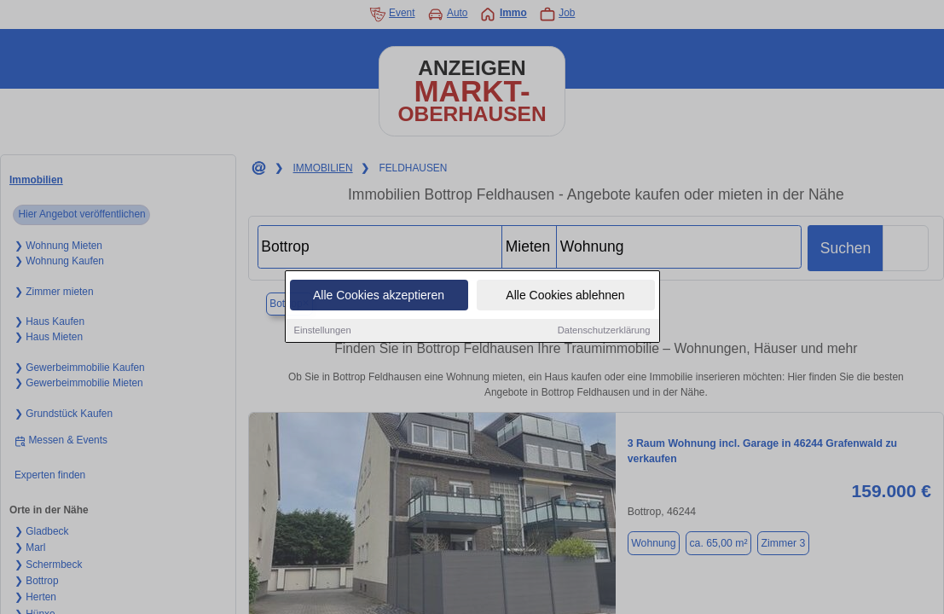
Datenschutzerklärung (604, 331)
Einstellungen (322, 331)
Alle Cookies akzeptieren (378, 296)
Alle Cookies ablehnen (565, 296)
